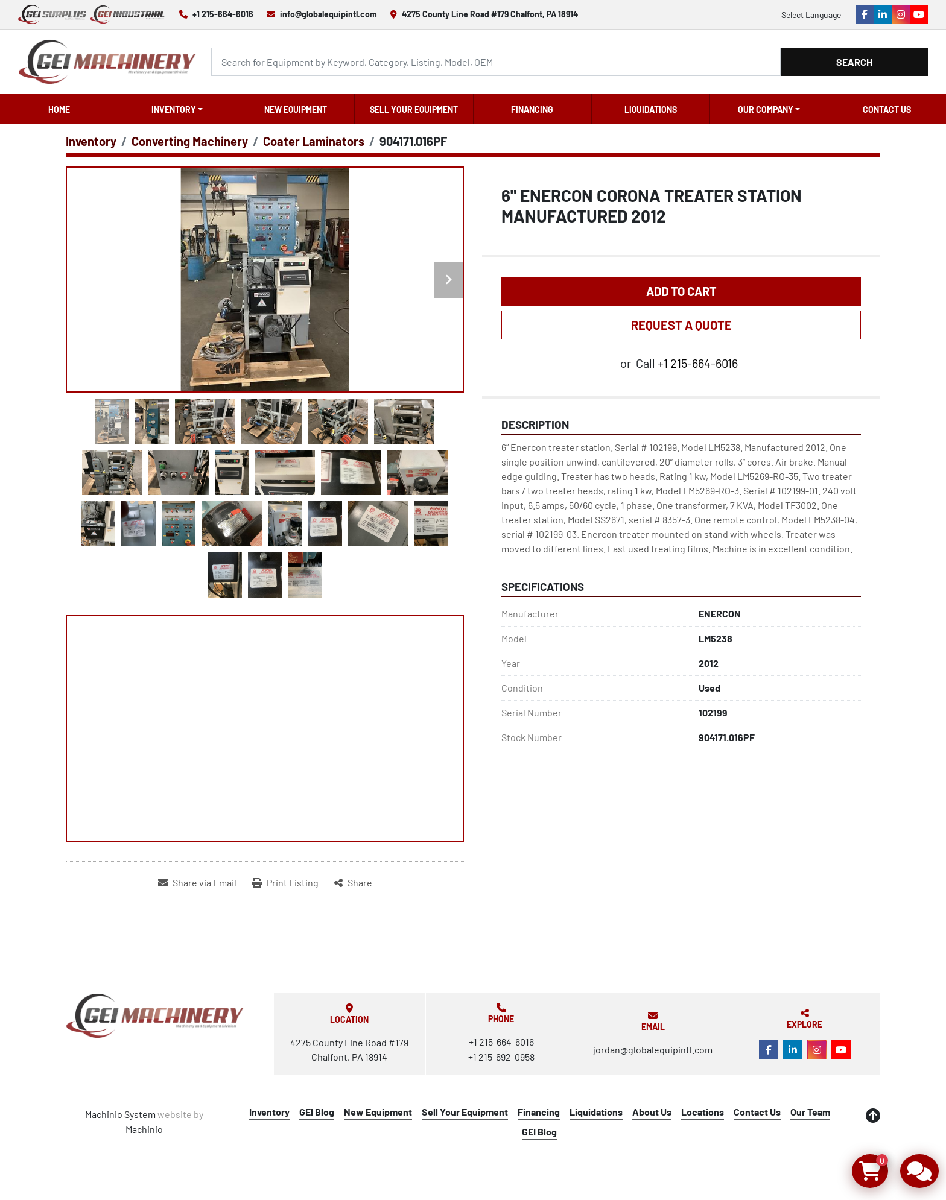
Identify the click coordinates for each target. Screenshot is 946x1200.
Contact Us (887, 109)
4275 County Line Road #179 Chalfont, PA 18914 (490, 14)
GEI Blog (316, 1111)
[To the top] (873, 1115)
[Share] (353, 882)
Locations (702, 1111)
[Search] (496, 62)
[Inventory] (91, 141)
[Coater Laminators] (313, 141)
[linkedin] (883, 14)
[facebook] (865, 14)
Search (854, 62)
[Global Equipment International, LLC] (155, 1015)
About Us (651, 1111)
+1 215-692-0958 (501, 1057)
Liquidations (650, 109)
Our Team (810, 1111)
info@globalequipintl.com (328, 14)
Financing (532, 109)
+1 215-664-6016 (222, 14)
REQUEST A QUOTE (681, 325)
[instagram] (901, 14)
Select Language (811, 15)
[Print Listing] (285, 882)
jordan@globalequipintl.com (653, 1049)
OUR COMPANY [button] (765, 109)
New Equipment (295, 109)
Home (59, 109)
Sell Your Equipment (414, 109)
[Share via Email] (197, 882)
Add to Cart (681, 291)
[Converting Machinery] (190, 141)
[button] (177, 109)
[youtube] (919, 14)
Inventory (173, 109)
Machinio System (120, 1114)
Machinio (144, 1129)
